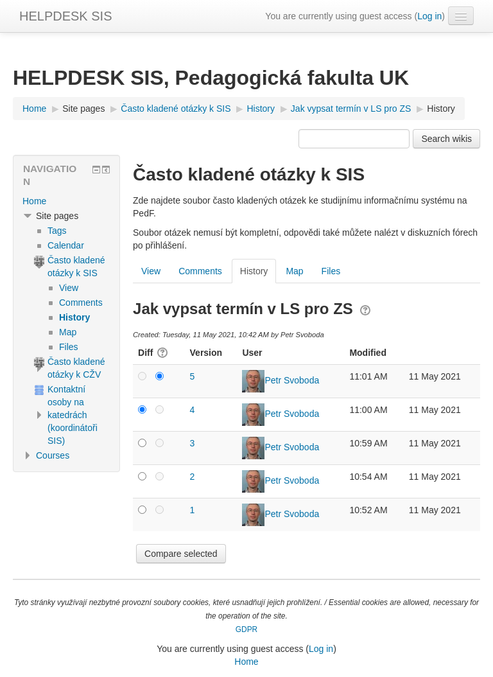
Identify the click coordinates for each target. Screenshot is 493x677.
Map (294, 271)
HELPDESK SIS (65, 16)
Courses (52, 455)
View (150, 271)
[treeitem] (66, 201)
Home (34, 201)
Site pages (83, 108)
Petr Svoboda (291, 380)
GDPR (246, 629)
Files (331, 271)
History (441, 108)
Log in (429, 16)
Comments (200, 271)
